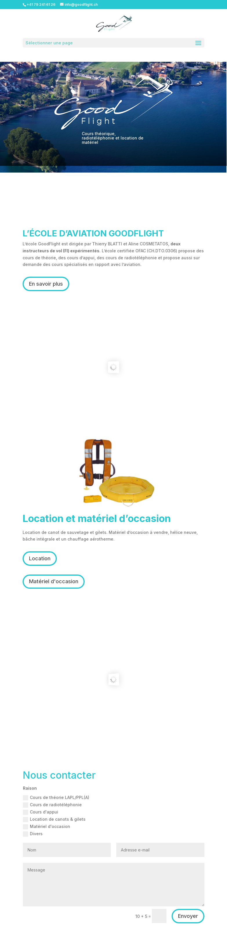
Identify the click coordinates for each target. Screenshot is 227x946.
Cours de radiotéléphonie (52, 805)
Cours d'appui (40, 812)
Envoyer (188, 916)
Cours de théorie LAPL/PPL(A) (56, 797)
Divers (33, 834)
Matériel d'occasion (53, 581)
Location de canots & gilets (54, 819)
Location (39, 558)
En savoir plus (46, 284)
